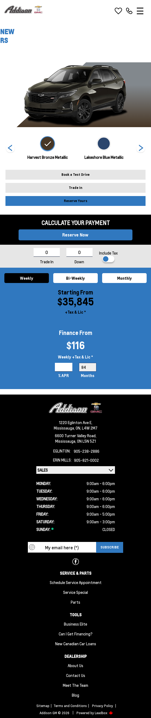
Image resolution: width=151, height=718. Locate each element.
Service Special (75, 592)
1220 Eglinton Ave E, (75, 422)
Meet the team (75, 685)
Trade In (75, 188)
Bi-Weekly (75, 278)
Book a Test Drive (75, 175)
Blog (75, 695)
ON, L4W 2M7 (86, 427)
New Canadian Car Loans (75, 643)
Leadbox (104, 713)
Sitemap (42, 706)
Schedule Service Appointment (76, 582)
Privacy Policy (102, 706)
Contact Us (75, 675)
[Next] (10, 148)
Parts (75, 602)
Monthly (124, 278)
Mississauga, (65, 427)
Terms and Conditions (70, 706)
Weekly (26, 278)
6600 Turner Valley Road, (75, 435)
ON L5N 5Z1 (86, 441)
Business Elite (75, 623)
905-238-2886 (86, 451)
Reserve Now (75, 235)
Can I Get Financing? (76, 633)
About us (75, 665)
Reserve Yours (75, 201)
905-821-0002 (86, 460)
